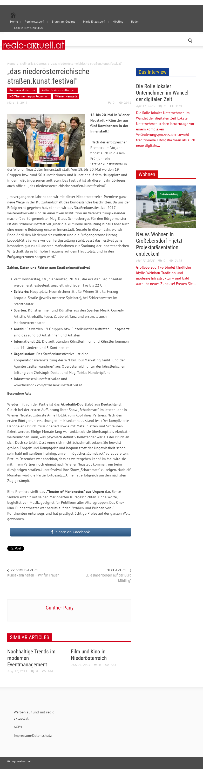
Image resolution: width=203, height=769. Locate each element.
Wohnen (147, 174)
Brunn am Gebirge (63, 21)
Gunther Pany (59, 608)
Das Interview (152, 72)
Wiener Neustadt (66, 96)
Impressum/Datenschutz (33, 735)
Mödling (118, 21)
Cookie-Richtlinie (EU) (28, 28)
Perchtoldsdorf (34, 21)
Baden (135, 21)
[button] (190, 39)
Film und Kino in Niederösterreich (89, 654)
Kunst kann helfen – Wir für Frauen (33, 575)
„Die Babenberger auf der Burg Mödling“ (108, 578)
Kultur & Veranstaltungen (59, 90)
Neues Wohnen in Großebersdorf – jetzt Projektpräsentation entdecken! (159, 244)
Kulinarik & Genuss (33, 63)
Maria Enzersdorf (94, 21)
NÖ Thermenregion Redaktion (29, 96)
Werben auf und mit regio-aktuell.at (35, 715)
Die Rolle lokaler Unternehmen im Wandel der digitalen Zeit (162, 92)
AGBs (18, 727)
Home (11, 63)
